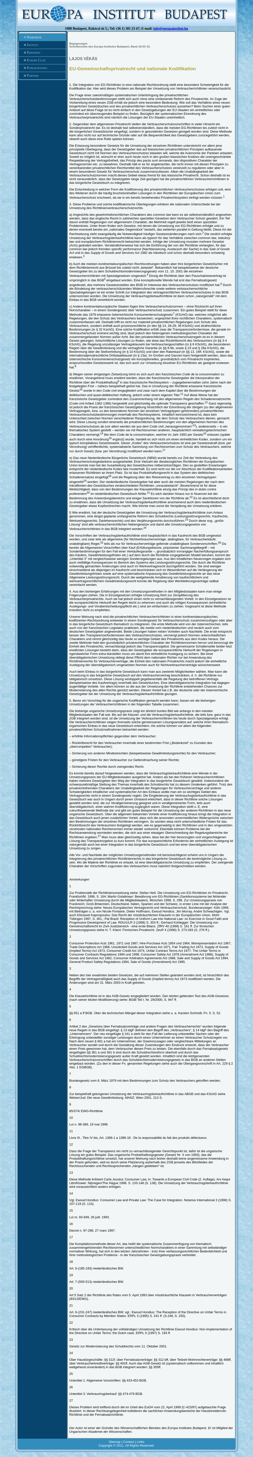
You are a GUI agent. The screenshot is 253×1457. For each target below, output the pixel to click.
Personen (42, 52)
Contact (128, 1442)
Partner (42, 75)
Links (140, 1442)
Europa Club (42, 60)
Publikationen (42, 68)
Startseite (42, 37)
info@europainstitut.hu (170, 28)
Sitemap (114, 1442)
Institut (42, 45)
